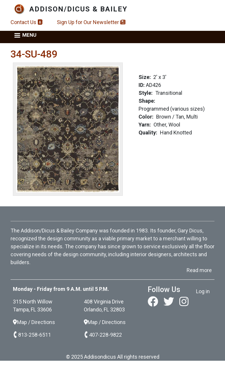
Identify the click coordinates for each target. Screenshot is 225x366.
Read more (199, 270)
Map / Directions (34, 322)
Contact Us (27, 22)
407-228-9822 (103, 335)
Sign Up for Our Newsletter (91, 22)
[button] (68, 129)
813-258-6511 (32, 335)
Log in (203, 291)
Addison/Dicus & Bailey (78, 9)
